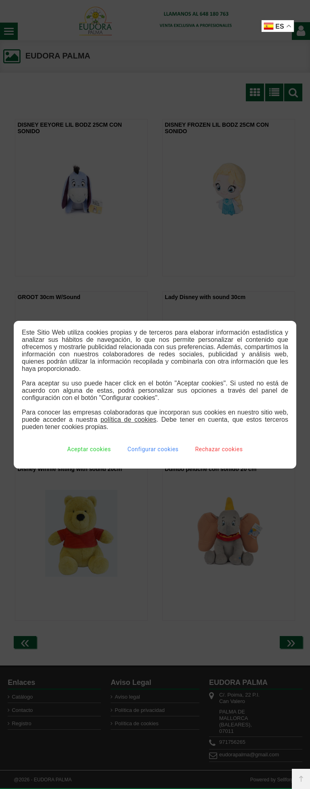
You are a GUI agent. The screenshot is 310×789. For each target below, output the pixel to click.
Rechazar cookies (219, 449)
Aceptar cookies (89, 449)
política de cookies (128, 419)
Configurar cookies (153, 449)
